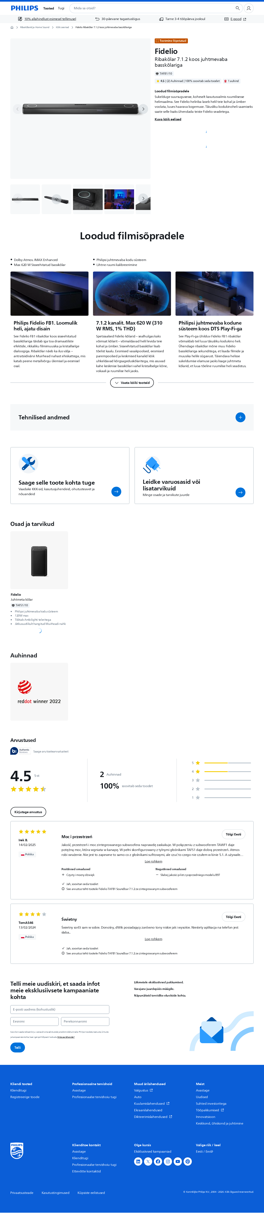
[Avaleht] (24, 8)
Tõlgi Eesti (233, 834)
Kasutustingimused (56, 1193)
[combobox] (146, 8)
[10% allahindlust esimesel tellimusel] (47, 19)
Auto (137, 1097)
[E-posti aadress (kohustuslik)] (60, 1009)
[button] (56, 199)
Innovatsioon (205, 1117)
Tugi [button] (61, 8)
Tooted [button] (48, 8)
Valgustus (143, 1090)
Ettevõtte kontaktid (86, 1171)
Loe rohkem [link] (153, 861)
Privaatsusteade (21, 1193)
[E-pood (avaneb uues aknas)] (235, 19)
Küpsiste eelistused (91, 1193)
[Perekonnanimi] (85, 1021)
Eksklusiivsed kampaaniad (152, 1151)
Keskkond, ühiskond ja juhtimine (219, 1123)
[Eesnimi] (34, 1021)
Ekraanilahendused (148, 1110)
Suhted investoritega (211, 1103)
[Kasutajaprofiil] (249, 8)
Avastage (79, 1090)
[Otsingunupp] (238, 8)
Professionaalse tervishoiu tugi (94, 1097)
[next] (143, 109)
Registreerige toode (24, 1097)
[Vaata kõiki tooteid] (132, 383)
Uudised (202, 1097)
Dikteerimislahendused (153, 1117)
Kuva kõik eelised (168, 119)
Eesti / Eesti (205, 1151)
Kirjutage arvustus (28, 812)
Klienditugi (18, 1090)
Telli (17, 1047)
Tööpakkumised (210, 1110)
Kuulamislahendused (152, 1103)
